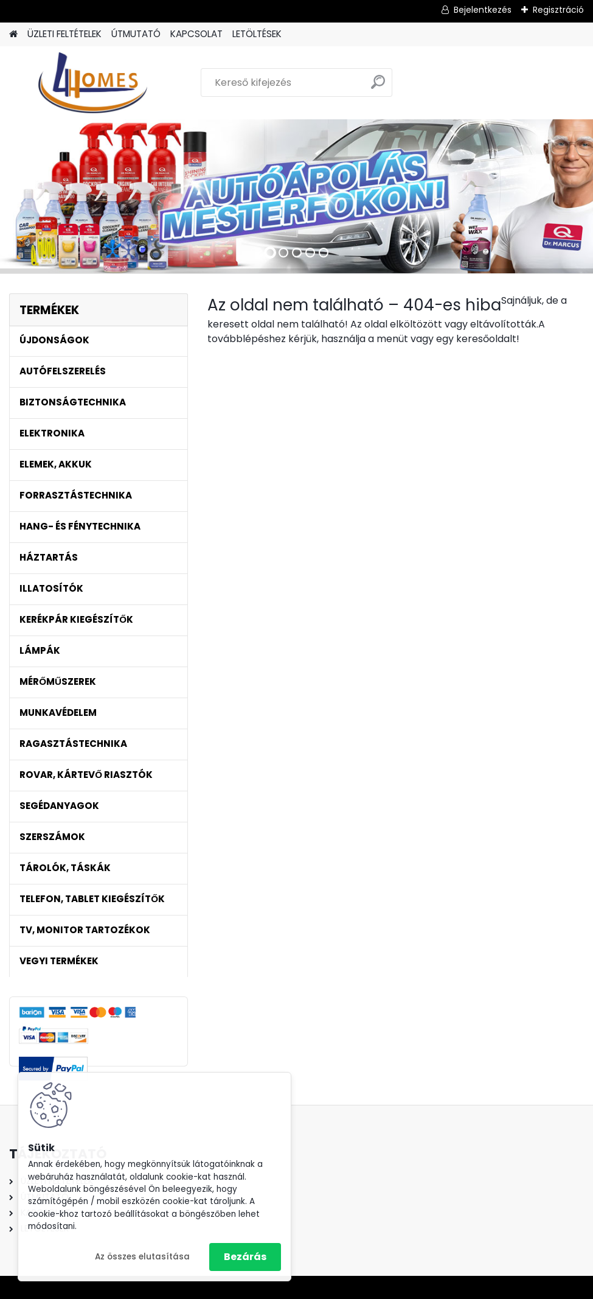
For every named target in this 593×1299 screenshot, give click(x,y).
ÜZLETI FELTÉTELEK (64, 33)
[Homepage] (13, 34)
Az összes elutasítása (142, 1256)
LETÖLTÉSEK (257, 33)
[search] (378, 87)
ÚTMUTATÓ (136, 33)
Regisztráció (558, 10)
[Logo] (92, 82)
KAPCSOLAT (196, 33)
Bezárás (245, 1257)
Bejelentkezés (483, 10)
